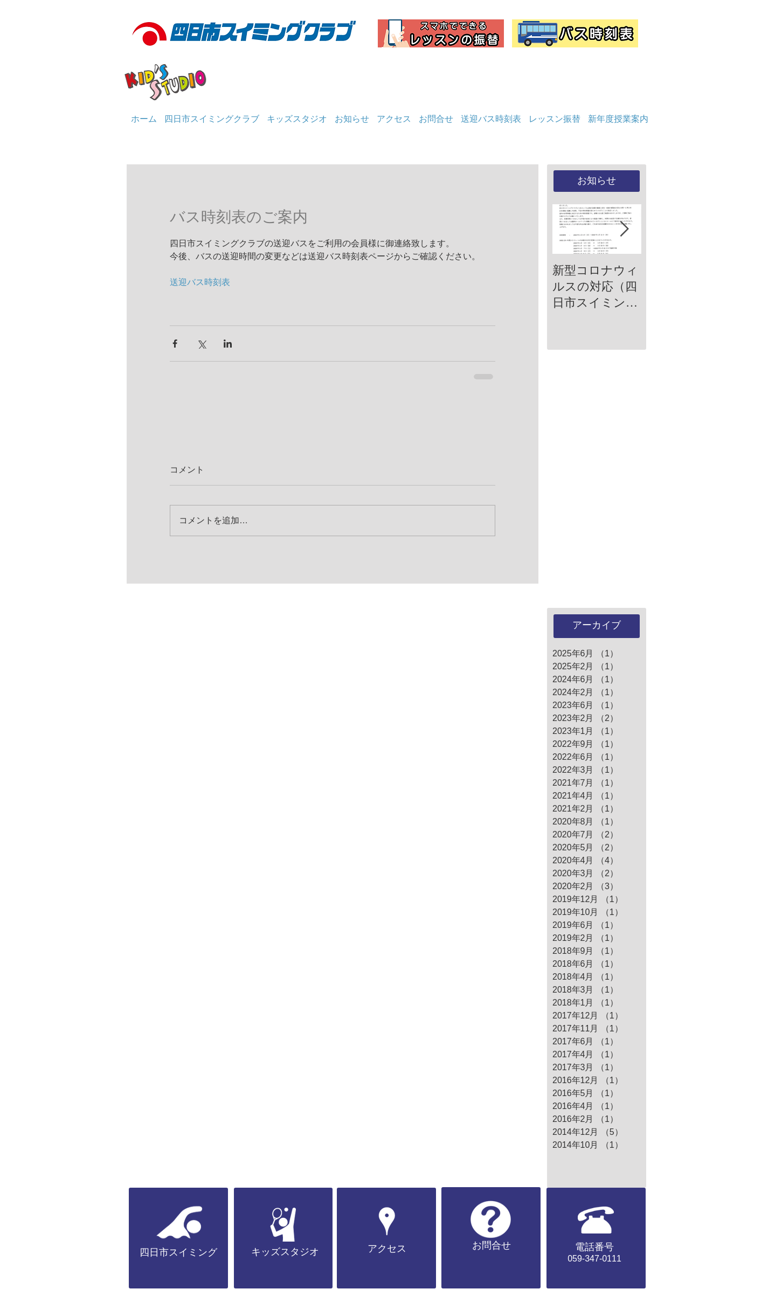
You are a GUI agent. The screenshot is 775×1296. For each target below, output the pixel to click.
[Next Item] (624, 229)
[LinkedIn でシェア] (228, 343)
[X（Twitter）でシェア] (201, 343)
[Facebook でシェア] (175, 343)
